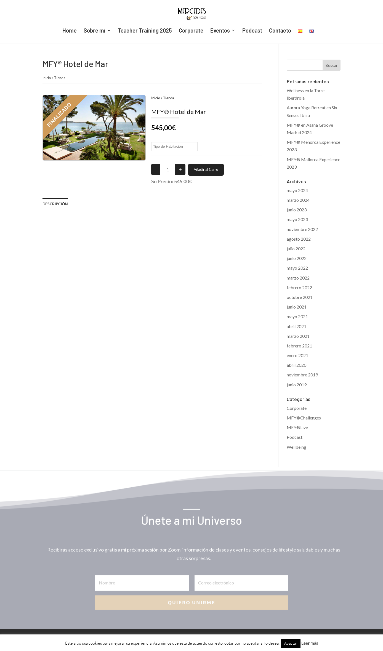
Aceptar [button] (290, 643)
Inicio (46, 78)
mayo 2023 (297, 219)
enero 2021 (297, 355)
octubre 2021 (300, 297)
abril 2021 (296, 326)
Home (69, 31)
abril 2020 (296, 365)
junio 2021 (297, 306)
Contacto (280, 31)
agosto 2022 (299, 238)
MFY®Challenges (304, 417)
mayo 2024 (297, 190)
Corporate (191, 31)
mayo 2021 (297, 316)
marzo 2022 (298, 277)
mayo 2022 (297, 267)
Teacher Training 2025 (145, 31)
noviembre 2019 (302, 374)
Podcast (252, 31)
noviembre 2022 (302, 229)
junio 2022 (297, 258)
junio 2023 (297, 209)
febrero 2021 (299, 345)
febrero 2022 (299, 287)
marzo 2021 (298, 336)
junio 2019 (297, 384)
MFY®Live (297, 427)
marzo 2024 (298, 200)
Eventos (220, 31)
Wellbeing (296, 447)
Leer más (309, 643)
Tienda (59, 78)
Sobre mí (94, 31)
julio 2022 (296, 248)
